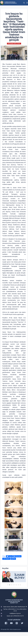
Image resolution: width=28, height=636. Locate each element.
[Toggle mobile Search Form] (24, 2)
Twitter (10, 556)
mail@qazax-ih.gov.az (15, 613)
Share (4, 556)
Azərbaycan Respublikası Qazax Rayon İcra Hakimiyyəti (10, 3)
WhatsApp (18, 556)
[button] (8, 585)
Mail (14, 558)
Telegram (7, 558)
